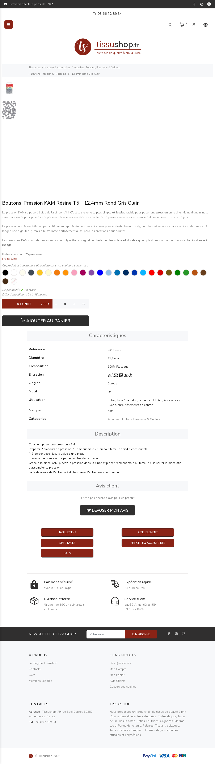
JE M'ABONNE (141, 635)
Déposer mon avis (107, 510)
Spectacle (67, 543)
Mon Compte (118, 669)
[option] (9, 90)
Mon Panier (117, 675)
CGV (32, 675)
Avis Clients (117, 681)
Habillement (67, 533)
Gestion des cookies (123, 687)
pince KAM (61, 213)
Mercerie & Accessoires (58, 67)
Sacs (67, 554)
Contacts (35, 669)
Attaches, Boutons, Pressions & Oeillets (97, 67)
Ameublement (148, 533)
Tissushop (35, 67)
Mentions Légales (40, 681)
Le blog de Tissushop (43, 664)
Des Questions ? (120, 664)
